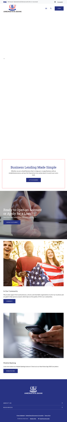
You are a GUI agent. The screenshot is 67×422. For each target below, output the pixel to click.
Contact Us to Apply (12, 222)
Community (9, 301)
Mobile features (10, 370)
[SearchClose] (51, 8)
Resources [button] (8, 407)
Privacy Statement (21, 415)
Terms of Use (47, 415)
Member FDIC (33, 418)
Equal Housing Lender (45, 418)
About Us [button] (7, 403)
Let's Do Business (33, 180)
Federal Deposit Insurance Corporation (35, 415)
